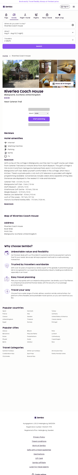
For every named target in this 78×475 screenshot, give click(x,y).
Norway (29, 322)
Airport (31, 113)
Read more (8, 159)
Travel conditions (39, 441)
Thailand (30, 319)
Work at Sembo (39, 446)
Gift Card (39, 458)
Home (5, 56)
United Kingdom (8, 319)
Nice (53, 342)
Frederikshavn (31, 336)
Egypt (4, 322)
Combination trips (8, 353)
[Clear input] (73, 25)
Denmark (30, 311)
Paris (53, 331)
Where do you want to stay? (14, 24)
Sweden (29, 316)
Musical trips (31, 356)
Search (39, 46)
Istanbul (29, 342)
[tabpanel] (39, 35)
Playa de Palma (32, 334)
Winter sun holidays (33, 351)
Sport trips (30, 353)
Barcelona (6, 334)
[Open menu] (73, 6)
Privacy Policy (39, 437)
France (5, 314)
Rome (4, 336)
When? (6, 31)
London (54, 334)
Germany (55, 314)
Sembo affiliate (39, 463)
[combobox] (37, 26)
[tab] (6, 16)
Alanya (5, 331)
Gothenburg (56, 336)
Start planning (39, 119)
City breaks (6, 356)
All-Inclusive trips (57, 351)
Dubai (29, 339)
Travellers (8, 39)
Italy (28, 314)
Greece (5, 316)
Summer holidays (8, 351)
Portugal (54, 322)
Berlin (4, 342)
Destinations (39, 454)
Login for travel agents (39, 467)
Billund (29, 331)
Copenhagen (56, 339)
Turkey (54, 311)
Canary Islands (56, 319)
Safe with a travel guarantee (39, 450)
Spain (4, 311)
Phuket (5, 339)
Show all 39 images (61, 83)
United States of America (60, 316)
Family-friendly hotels (59, 353)
